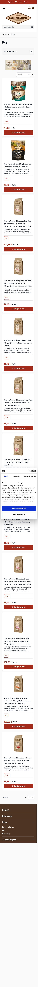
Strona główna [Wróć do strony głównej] (6, 34)
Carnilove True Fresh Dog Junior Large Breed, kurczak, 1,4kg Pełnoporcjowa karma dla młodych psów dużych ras (18, 402)
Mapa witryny (6, 834)
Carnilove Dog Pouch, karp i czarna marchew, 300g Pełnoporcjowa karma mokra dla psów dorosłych (18, 107)
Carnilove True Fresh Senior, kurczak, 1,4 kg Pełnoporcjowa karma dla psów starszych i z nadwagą (18, 343)
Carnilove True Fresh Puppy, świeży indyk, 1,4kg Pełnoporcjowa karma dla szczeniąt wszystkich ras (17, 522)
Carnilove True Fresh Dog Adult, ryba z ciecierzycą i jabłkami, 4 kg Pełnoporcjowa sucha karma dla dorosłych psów (17, 700)
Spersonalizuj (19, 514)
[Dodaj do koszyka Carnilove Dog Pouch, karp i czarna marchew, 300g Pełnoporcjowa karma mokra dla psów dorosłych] (18, 132)
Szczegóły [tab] (16, 476)
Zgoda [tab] (6, 476)
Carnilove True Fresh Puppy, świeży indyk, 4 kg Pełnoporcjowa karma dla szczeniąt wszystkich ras (17, 462)
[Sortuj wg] (23, 74)
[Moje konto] (29, 7)
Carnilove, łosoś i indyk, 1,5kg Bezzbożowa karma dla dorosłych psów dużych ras (17, 165)
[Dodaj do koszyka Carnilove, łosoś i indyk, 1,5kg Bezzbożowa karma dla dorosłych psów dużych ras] (18, 189)
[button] (18, 51)
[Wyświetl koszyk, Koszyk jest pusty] (32, 7)
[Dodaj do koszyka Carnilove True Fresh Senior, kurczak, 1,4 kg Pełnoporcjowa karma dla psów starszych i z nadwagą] (18, 368)
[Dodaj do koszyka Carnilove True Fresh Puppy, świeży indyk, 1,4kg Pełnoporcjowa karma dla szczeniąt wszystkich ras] (18, 547)
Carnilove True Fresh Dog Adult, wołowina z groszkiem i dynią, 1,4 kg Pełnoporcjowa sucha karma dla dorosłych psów (18, 760)
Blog (3, 830)
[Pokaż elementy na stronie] (31, 797)
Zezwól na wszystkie (19, 508)
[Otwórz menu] (3, 7)
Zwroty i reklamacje (8, 827)
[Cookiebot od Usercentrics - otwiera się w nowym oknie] (27, 471)
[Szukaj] (32, 27)
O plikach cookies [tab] (30, 476)
